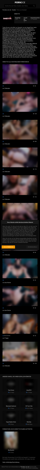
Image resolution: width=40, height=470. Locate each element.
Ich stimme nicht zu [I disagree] (32, 247)
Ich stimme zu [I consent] (8, 247)
